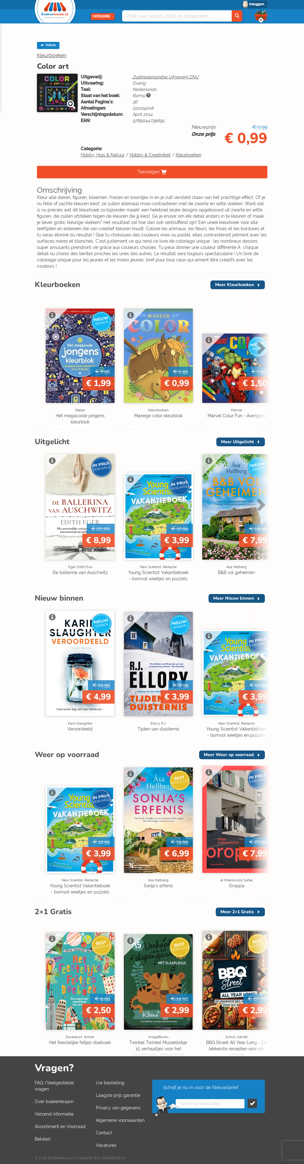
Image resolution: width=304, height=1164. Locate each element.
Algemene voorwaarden (120, 1120)
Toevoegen (148, 171)
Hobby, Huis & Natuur (103, 154)
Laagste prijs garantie (118, 1095)
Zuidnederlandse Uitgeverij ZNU (165, 76)
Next (260, 348)
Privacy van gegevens (118, 1107)
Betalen (42, 1139)
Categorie (102, 16)
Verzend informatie (54, 1114)
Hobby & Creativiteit (150, 154)
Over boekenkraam (54, 1101)
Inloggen (256, 4)
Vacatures (106, 1145)
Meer (234, 285)
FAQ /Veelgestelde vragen (54, 1086)
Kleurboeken (51, 55)
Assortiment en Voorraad (60, 1126)
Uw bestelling (110, 1082)
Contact (104, 1132)
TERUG (48, 45)
